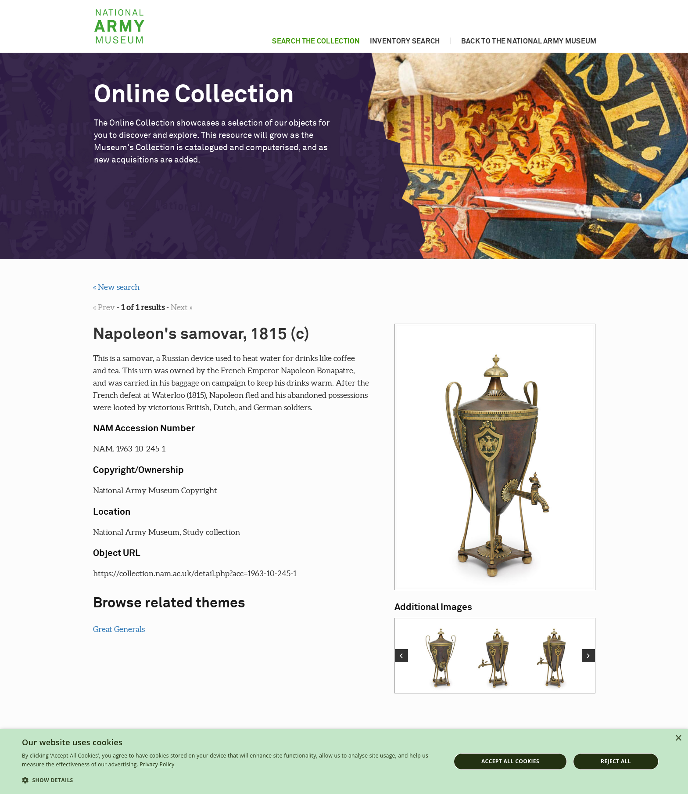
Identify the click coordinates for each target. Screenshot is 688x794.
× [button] (678, 738)
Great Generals (119, 629)
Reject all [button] (616, 761)
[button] (230, 780)
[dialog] (344, 761)
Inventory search (405, 41)
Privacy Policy (157, 764)
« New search (116, 287)
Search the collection (316, 41)
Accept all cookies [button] (510, 761)
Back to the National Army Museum (529, 41)
